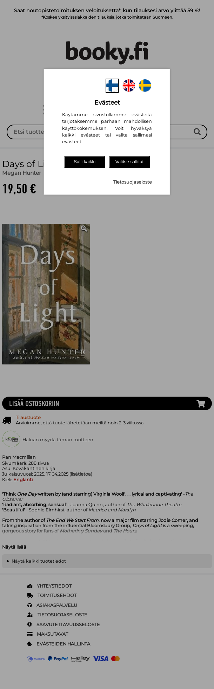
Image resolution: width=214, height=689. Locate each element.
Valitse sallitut (129, 161)
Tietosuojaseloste (132, 182)
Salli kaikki (84, 161)
